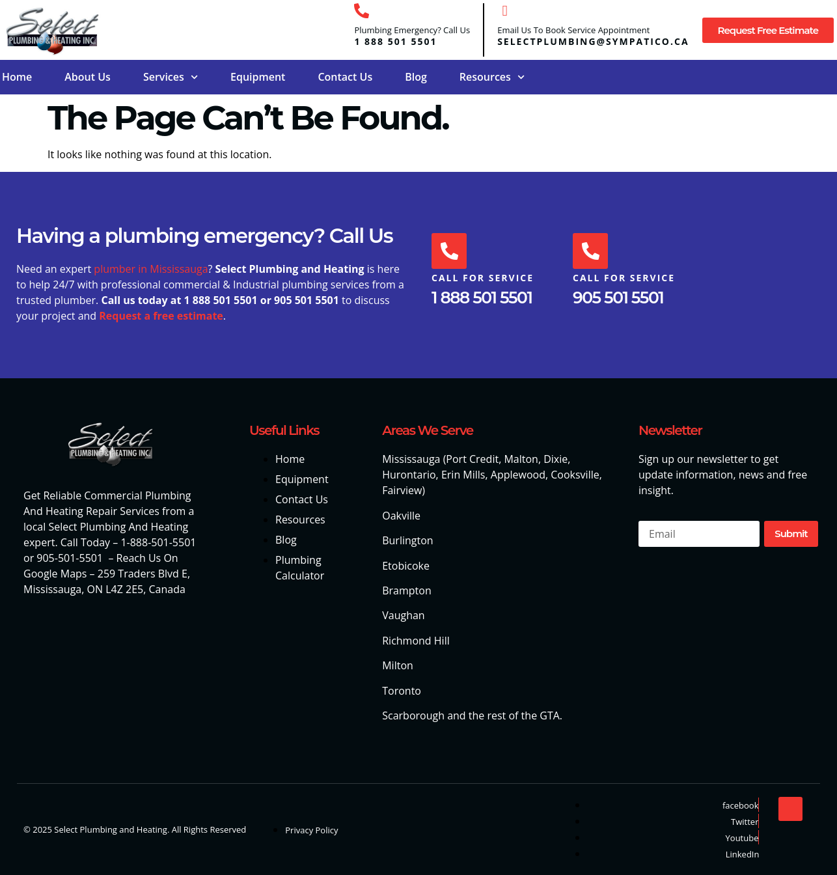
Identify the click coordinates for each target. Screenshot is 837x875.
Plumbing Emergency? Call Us (412, 30)
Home (17, 77)
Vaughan (403, 615)
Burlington (407, 540)
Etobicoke (406, 566)
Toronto (401, 691)
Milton (397, 665)
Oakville (401, 515)
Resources (492, 77)
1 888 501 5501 (395, 41)
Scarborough (413, 715)
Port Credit (472, 459)
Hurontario (408, 474)
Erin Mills (463, 474)
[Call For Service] (450, 251)
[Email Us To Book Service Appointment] (504, 10)
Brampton (407, 590)
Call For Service (483, 278)
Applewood (518, 474)
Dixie (555, 459)
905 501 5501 (618, 298)
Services (170, 77)
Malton (521, 459)
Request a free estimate (161, 316)
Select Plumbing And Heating (118, 527)
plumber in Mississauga (151, 269)
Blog (416, 77)
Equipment (257, 77)
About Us (87, 77)
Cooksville (575, 474)
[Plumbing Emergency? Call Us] (361, 10)
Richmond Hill (416, 640)
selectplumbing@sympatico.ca (593, 41)
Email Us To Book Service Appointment (573, 30)
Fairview (402, 490)
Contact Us (345, 77)
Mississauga (411, 459)
